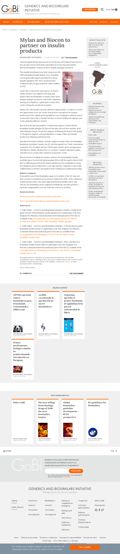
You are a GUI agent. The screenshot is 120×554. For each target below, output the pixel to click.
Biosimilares (35, 22)
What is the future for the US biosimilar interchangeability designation (96, 53)
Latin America (18, 508)
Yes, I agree (85, 547)
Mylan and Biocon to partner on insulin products (45, 30)
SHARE (7, 451)
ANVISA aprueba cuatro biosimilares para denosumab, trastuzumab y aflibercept (97, 170)
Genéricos (18, 22)
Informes (65, 530)
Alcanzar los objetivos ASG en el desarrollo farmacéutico (96, 45)
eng (108, 9)
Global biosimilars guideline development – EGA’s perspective (97, 148)
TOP (114, 451)
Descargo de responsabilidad (70, 538)
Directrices (66, 518)
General (31, 505)
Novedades (23, 30)
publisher (67, 262)
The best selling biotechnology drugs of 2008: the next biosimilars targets (97, 141)
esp (112, 9)
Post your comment (71, 58)
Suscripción (114, 22)
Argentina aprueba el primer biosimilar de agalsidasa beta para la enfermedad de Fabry (96, 186)
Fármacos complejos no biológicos (67, 503)
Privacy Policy (66, 477)
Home (16, 538)
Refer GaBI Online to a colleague (65, 541)
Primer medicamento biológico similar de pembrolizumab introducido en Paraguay (97, 194)
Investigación (33, 515)
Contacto (102, 538)
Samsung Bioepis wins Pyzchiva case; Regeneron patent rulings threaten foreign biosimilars (97, 110)
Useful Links (83, 527)
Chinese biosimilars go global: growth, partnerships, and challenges (96, 120)
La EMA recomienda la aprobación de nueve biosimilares (96, 178)
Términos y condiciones (48, 538)
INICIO (6, 22)
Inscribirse (90, 9)
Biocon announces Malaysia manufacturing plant (40, 197)
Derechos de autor (90, 538)
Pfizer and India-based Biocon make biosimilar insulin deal (44, 201)
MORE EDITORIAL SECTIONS (57, 22)
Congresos (82, 501)
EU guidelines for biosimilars (95, 154)
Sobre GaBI (93, 22)
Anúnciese (103, 22)
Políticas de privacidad (29, 538)
